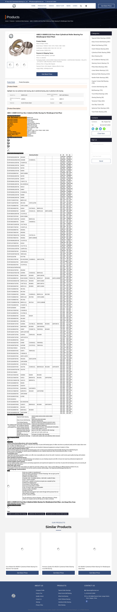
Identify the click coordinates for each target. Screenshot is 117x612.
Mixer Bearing (61, 605)
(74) (100, 63)
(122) (100, 70)
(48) (99, 86)
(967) (101, 41)
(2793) (99, 45)
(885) (100, 77)
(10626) (101, 38)
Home (33, 6)
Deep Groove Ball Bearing (65, 593)
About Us (60, 6)
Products (42, 6)
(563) (98, 101)
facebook (86, 601)
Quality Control (39, 596)
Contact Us (39, 599)
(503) (100, 49)
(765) (100, 82)
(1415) (101, 74)
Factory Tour (39, 593)
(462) (99, 67)
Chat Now (101, 133)
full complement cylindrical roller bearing (57, 514)
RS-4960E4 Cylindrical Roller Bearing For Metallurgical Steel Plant (22, 567)
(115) (100, 59)
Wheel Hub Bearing (63, 596)
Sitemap (38, 602)
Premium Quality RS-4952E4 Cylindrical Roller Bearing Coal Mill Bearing (94, 567)
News (68, 6)
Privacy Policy (39, 605)
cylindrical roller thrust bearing (36, 514)
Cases (75, 6)
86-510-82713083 (50, 1)
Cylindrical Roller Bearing (22, 21)
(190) (100, 108)
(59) (98, 104)
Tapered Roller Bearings (64, 590)
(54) (97, 56)
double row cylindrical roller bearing (17, 514)
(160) (100, 94)
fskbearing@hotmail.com (36, 1)
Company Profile (40, 590)
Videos (51, 6)
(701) (97, 90)
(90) (98, 97)
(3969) (101, 52)
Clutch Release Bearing (64, 599)
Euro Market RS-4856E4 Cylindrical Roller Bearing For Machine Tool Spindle (58, 567)
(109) (99, 111)
